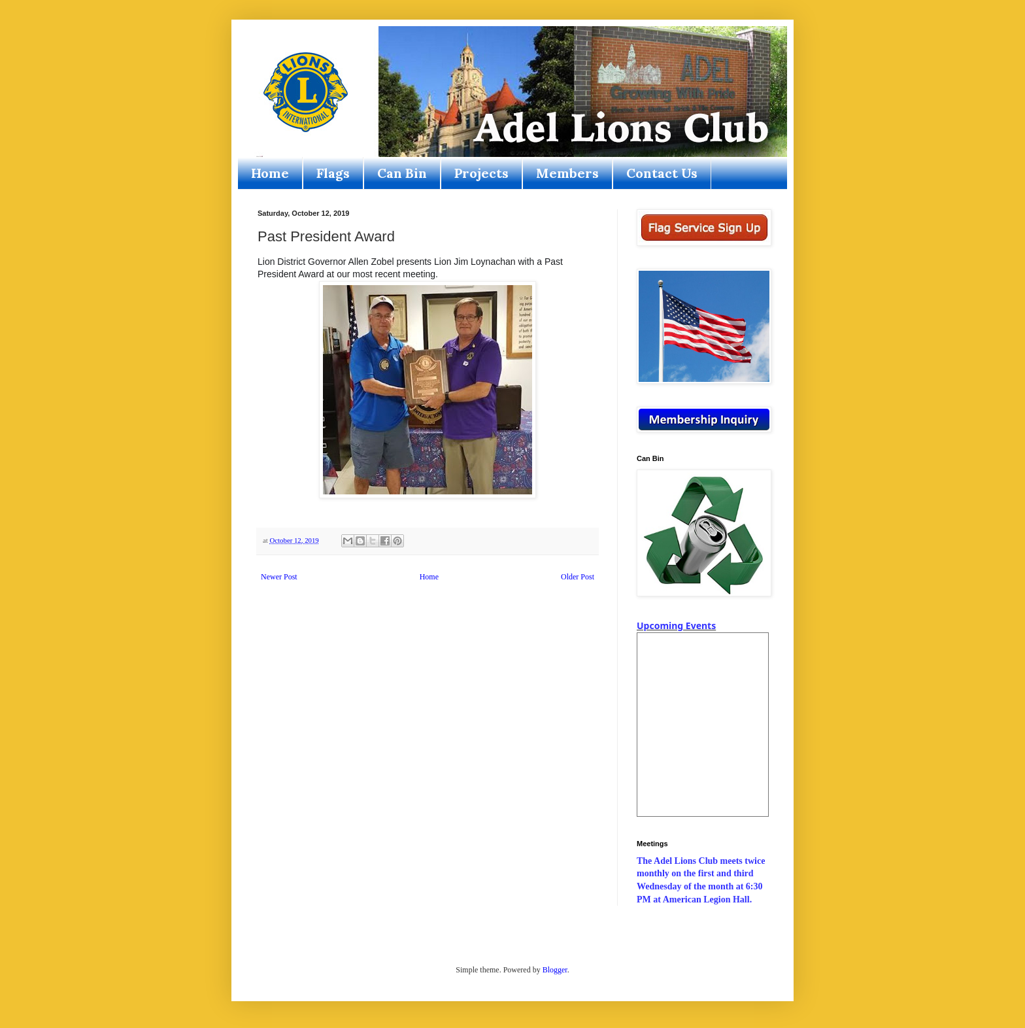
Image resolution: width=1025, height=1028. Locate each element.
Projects (481, 173)
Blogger (555, 969)
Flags (333, 173)
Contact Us (661, 173)
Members (567, 173)
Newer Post (279, 576)
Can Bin (402, 173)
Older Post (577, 576)
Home (270, 173)
